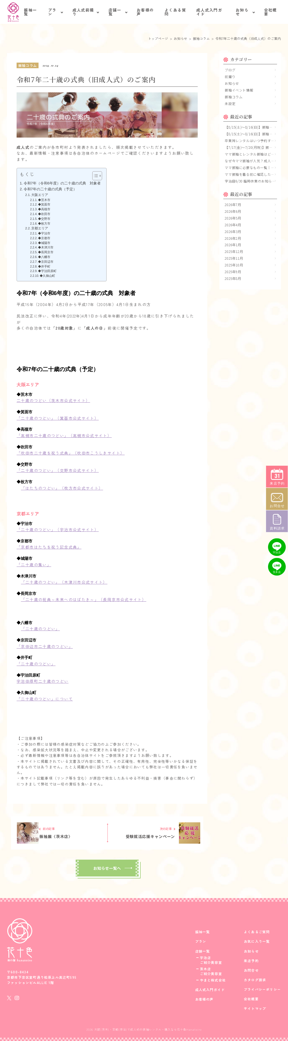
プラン (52, 12)
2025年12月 (234, 251)
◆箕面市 (45, 204)
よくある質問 (175, 12)
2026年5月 (233, 218)
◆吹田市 (45, 214)
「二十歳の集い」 (34, 564)
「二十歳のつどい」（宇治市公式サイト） (58, 529)
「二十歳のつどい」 (40, 628)
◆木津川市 (47, 247)
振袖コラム (233, 96)
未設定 (230, 103)
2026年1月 (233, 244)
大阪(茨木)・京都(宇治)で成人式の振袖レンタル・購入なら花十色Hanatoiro (148, 1029)
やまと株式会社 (213, 980)
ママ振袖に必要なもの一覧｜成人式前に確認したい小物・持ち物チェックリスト (251, 167)
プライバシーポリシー (262, 989)
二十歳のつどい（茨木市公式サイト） (53, 400)
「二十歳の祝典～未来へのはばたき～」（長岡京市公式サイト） (84, 599)
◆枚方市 (44, 223)
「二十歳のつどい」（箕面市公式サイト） (58, 418)
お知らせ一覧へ (107, 868)
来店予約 (251, 960)
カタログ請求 (255, 979)
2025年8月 (233, 278)
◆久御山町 (49, 275)
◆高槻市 (45, 209)
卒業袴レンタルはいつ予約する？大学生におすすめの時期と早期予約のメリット (251, 140)
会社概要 (270, 12)
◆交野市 (45, 218)
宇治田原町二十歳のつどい (42, 681)
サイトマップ (255, 1008)
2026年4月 (233, 224)
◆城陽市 (45, 243)
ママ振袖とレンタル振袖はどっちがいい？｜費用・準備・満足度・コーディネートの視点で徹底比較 (251, 154)
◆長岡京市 (45, 252)
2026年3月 (233, 231)
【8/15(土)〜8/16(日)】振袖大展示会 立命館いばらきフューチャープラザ (251, 133)
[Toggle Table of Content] (94, 176)
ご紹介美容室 (211, 962)
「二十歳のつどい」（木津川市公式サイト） (64, 582)
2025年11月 (234, 258)
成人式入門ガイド (209, 12)
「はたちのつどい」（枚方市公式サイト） (62, 488)
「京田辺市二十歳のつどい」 (45, 646)
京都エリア (39, 228)
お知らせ (242, 12)
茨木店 (205, 969)
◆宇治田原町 (49, 271)
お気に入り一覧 (257, 941)
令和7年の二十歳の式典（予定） (50, 189)
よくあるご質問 (257, 931)
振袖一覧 (30, 12)
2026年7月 (233, 204)
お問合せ (251, 970)
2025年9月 (233, 271)
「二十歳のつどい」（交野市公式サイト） (58, 470)
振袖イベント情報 (239, 90)
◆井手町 (45, 266)
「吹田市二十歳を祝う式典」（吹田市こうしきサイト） (71, 453)
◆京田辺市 (47, 261)
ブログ (230, 69)
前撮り (230, 76)
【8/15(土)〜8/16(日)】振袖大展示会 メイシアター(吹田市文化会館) (251, 127)
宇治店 (205, 957)
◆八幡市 (45, 257)
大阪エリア (39, 195)
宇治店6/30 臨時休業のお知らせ (250, 181)
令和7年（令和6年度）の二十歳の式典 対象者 (62, 183)
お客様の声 (145, 12)
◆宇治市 (45, 233)
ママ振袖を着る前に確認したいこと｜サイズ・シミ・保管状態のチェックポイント (251, 174)
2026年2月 (233, 238)
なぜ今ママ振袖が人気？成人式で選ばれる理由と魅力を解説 (251, 160)
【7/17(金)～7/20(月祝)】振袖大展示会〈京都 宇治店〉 (251, 147)
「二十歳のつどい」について (45, 699)
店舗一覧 (115, 12)
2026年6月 (233, 211)
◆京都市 (45, 238)
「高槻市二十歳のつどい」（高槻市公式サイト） (64, 435)
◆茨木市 (45, 200)
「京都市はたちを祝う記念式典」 (49, 547)
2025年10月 (234, 264)
